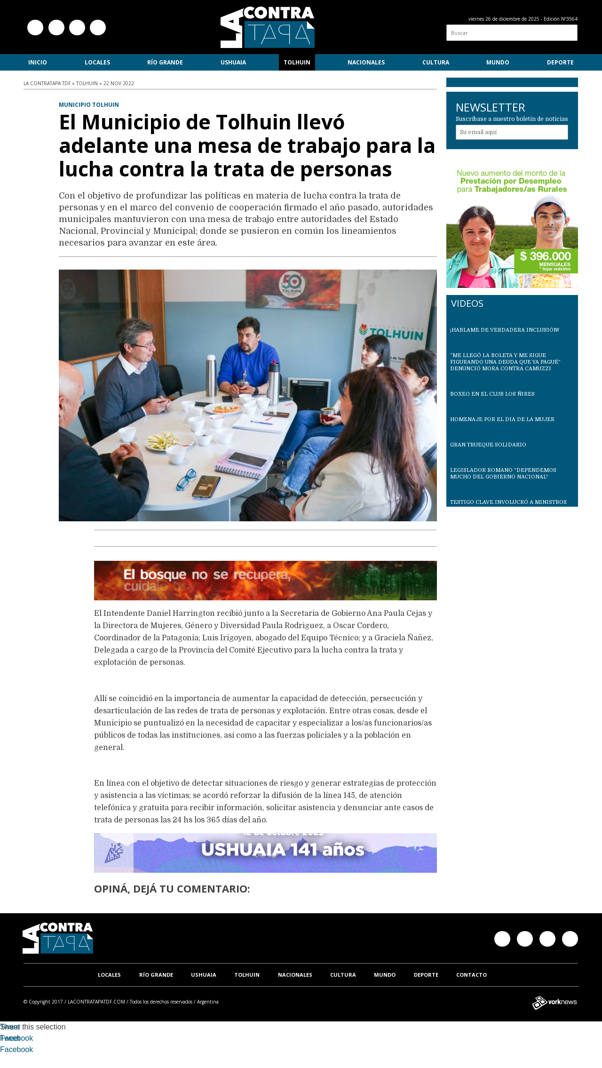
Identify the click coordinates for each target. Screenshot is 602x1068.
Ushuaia (233, 62)
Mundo (497, 62)
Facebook (16, 1038)
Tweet (10, 1027)
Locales (97, 62)
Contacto (471, 974)
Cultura (435, 62)
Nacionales (366, 62)
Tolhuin (297, 62)
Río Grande (165, 62)
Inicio (37, 62)
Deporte (560, 62)
